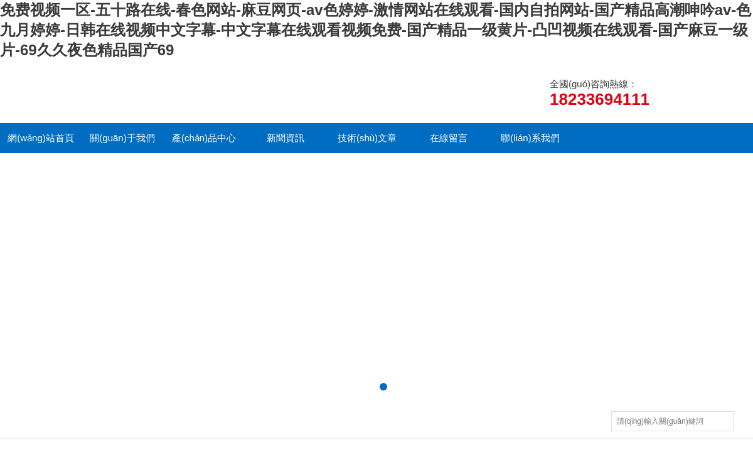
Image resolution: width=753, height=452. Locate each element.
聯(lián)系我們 (530, 137)
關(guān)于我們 (122, 137)
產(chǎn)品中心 (204, 137)
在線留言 (448, 137)
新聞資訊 (285, 137)
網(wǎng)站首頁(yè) (41, 142)
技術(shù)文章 (367, 137)
